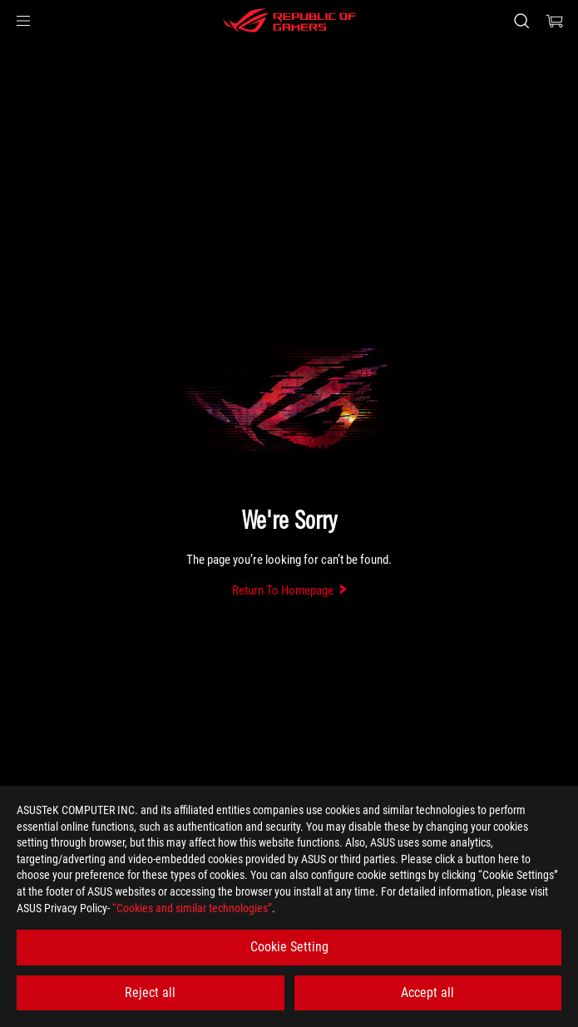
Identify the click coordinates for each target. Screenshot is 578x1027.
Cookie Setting (289, 947)
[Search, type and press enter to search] (521, 21)
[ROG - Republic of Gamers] (289, 20)
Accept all (427, 992)
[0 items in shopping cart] (555, 21)
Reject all (150, 992)
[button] (23, 21)
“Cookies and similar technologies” (192, 908)
